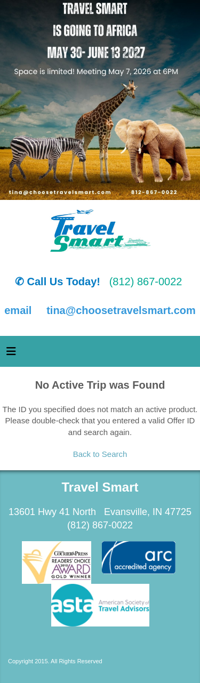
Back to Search (100, 454)
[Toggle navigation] (11, 354)
